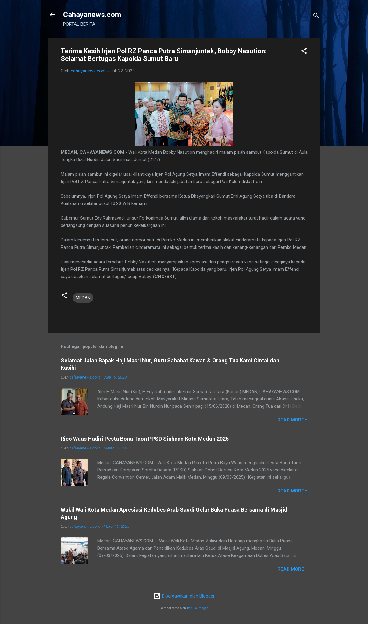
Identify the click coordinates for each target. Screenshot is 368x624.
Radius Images (198, 608)
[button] (304, 52)
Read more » (292, 420)
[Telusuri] (316, 16)
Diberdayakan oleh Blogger (184, 596)
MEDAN (83, 298)
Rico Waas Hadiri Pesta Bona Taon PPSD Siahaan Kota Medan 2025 (145, 438)
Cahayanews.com (92, 14)
